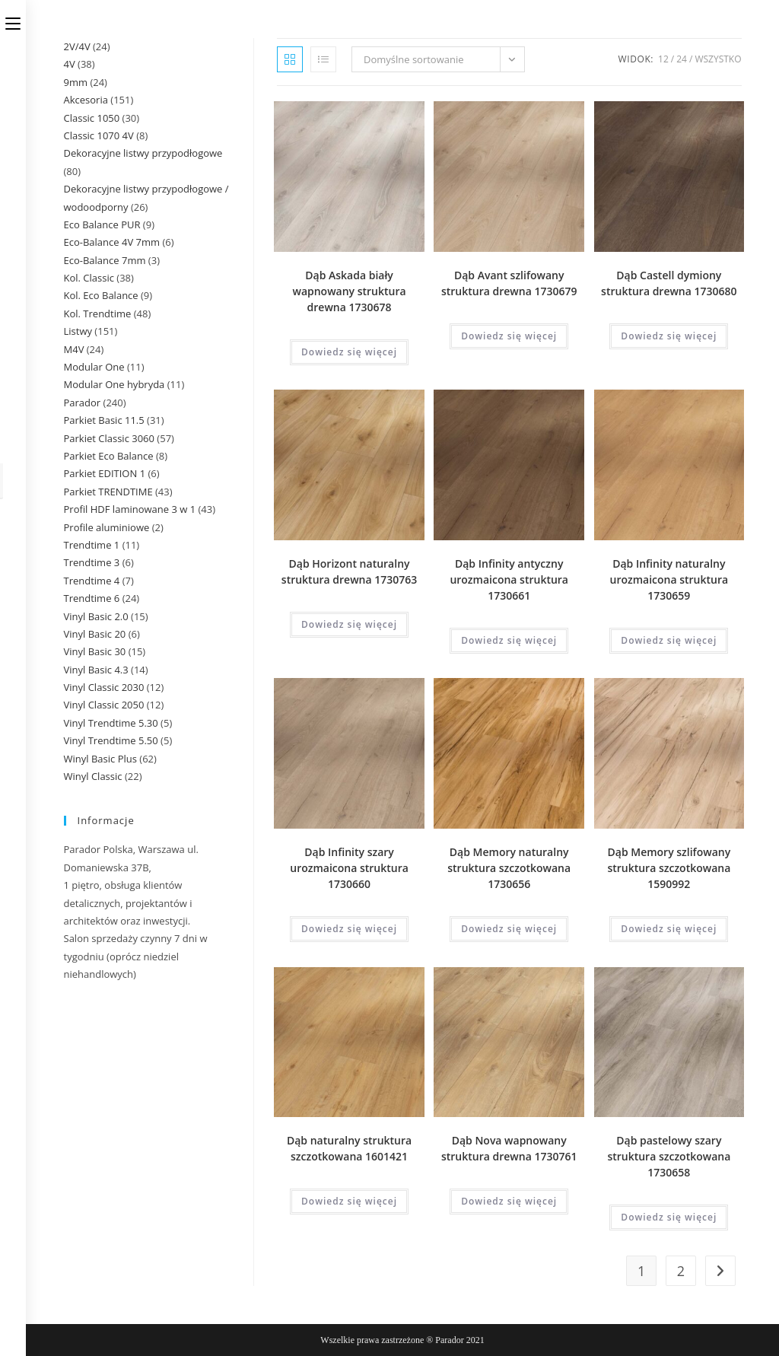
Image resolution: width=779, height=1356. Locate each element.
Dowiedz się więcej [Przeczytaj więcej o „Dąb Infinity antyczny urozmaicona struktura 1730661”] (509, 640)
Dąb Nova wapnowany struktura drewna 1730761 (509, 1148)
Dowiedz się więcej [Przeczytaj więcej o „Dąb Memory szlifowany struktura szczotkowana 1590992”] (669, 928)
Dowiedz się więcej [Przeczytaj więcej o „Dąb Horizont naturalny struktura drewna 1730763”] (349, 624)
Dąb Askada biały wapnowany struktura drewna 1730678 (348, 291)
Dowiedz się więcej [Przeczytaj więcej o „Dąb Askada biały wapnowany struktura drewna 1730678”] (349, 351)
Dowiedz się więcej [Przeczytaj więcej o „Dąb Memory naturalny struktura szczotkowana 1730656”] (509, 928)
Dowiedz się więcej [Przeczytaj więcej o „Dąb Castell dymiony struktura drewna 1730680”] (669, 335)
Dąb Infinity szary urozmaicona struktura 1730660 (349, 868)
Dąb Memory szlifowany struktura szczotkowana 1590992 (668, 868)
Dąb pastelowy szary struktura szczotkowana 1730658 (668, 1156)
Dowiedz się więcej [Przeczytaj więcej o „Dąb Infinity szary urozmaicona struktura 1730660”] (349, 928)
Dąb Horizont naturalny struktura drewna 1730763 (349, 571)
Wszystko (718, 59)
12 (663, 59)
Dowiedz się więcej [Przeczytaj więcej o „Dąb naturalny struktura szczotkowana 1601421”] (349, 1201)
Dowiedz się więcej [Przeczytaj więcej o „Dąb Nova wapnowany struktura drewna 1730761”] (509, 1201)
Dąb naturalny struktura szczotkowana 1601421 (349, 1148)
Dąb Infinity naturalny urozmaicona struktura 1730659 (669, 579)
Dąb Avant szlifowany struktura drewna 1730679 (509, 283)
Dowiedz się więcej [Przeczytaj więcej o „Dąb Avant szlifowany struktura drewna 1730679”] (509, 335)
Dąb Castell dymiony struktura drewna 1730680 (668, 283)
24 (681, 59)
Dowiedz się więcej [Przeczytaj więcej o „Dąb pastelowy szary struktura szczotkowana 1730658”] (669, 1217)
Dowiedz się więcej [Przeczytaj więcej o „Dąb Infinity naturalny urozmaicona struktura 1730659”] (669, 640)
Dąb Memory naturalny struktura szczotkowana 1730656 (509, 868)
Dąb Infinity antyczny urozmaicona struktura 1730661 (509, 579)
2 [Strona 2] (681, 1271)
